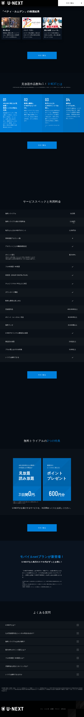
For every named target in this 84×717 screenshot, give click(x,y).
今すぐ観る (70, 3)
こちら (28, 259)
